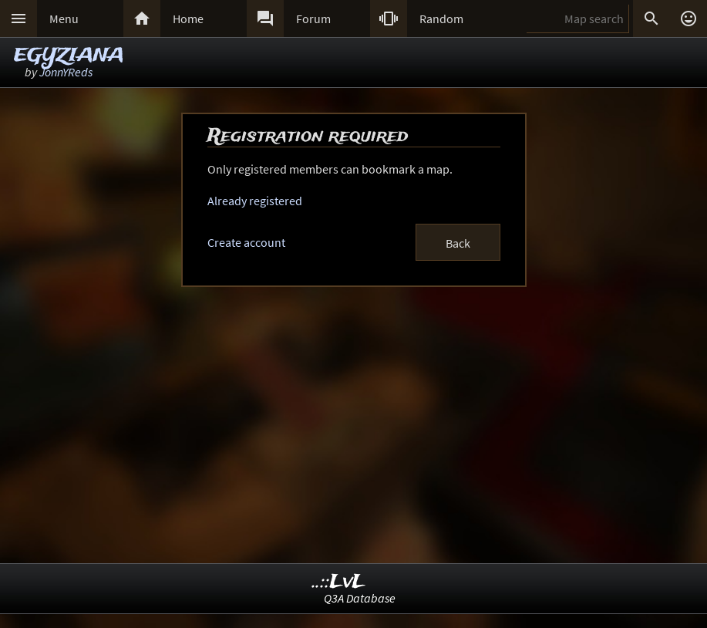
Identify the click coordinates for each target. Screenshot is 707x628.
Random (441, 18)
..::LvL (339, 582)
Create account (246, 242)
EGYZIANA (69, 55)
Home (188, 18)
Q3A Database (360, 598)
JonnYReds (66, 71)
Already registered (254, 200)
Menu (64, 18)
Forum (313, 18)
